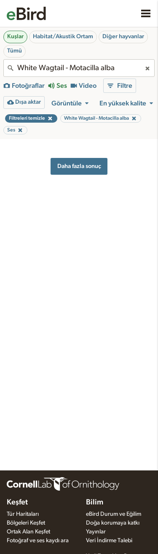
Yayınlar (96, 532)
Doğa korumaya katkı (112, 523)
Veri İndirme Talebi (109, 540)
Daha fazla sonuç (79, 166)
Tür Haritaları (23, 514)
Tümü (14, 51)
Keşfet (17, 502)
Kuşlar (15, 36)
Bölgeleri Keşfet (26, 523)
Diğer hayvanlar (123, 36)
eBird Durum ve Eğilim (113, 514)
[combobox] (79, 68)
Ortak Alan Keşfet (28, 532)
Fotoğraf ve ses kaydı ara (38, 540)
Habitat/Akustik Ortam (63, 36)
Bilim (94, 502)
